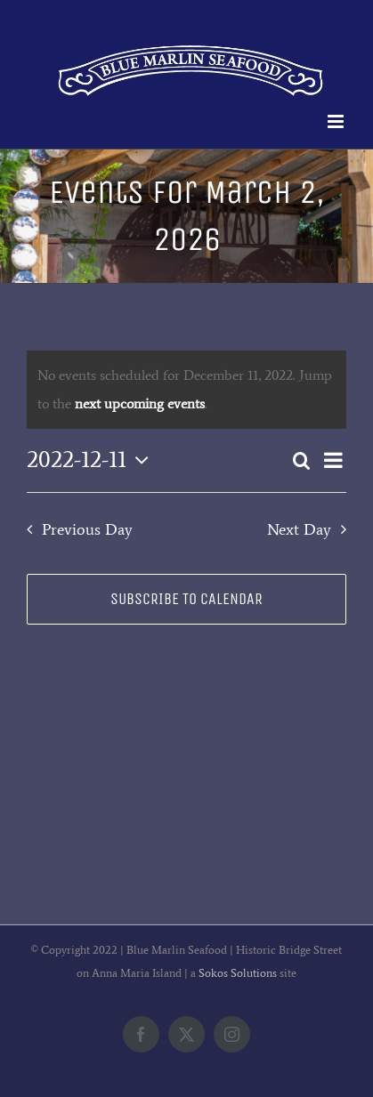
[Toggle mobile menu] (337, 121)
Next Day (299, 529)
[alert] (186, 390)
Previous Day (87, 529)
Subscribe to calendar (186, 599)
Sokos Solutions (238, 973)
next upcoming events (140, 403)
